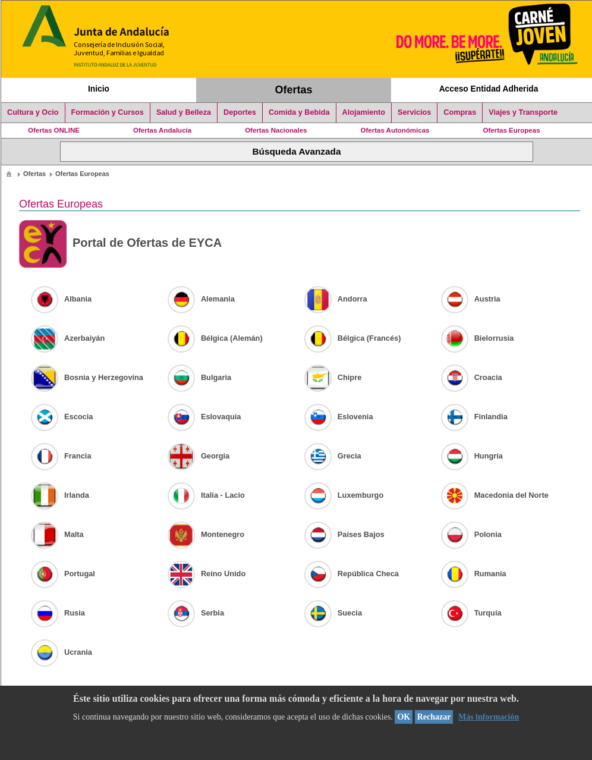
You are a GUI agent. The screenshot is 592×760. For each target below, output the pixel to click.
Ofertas (294, 90)
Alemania (201, 298)
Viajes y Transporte (523, 112)
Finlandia (474, 416)
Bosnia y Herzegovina (87, 377)
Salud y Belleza (183, 112)
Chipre (333, 377)
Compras (459, 112)
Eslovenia (338, 416)
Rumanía (473, 573)
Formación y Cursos (107, 112)
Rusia (58, 612)
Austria (470, 298)
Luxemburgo (344, 495)
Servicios (414, 112)
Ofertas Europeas (511, 130)
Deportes (239, 112)
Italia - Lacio (206, 495)
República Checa (351, 573)
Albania (61, 298)
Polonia (471, 534)
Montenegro (206, 534)
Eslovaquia (204, 416)
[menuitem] (9, 173)
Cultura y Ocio (33, 112)
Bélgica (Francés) (352, 338)
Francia (61, 455)
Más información (488, 716)
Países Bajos (344, 534)
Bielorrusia (477, 338)
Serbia (196, 612)
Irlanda (60, 495)
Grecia (332, 455)
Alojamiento (363, 112)
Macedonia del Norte (495, 495)
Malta (57, 534)
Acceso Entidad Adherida (489, 88)
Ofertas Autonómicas (394, 130)
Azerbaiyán (68, 338)
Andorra (335, 298)
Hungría (472, 455)
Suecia (333, 612)
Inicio (98, 88)
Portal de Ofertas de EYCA (120, 244)
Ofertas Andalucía (162, 130)
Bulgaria (199, 377)
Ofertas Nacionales (276, 130)
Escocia (62, 416)
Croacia (471, 377)
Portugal (63, 573)
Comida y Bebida (299, 112)
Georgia (198, 455)
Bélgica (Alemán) (215, 338)
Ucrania (61, 652)
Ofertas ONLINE (54, 130)
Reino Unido (206, 573)
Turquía (471, 612)
